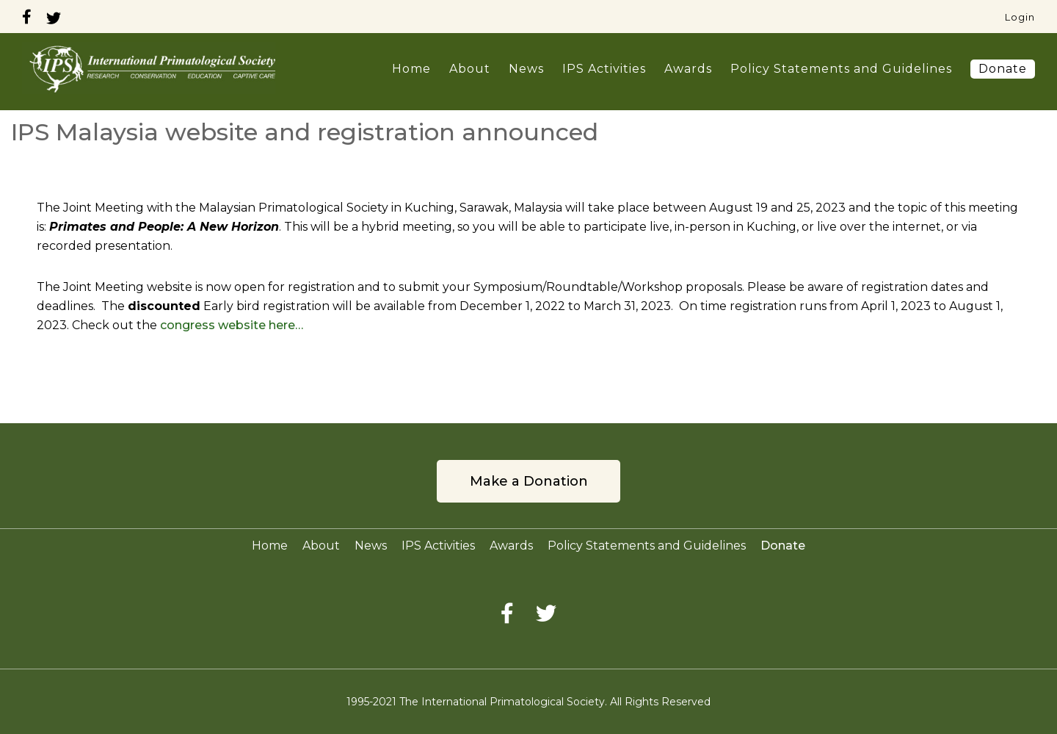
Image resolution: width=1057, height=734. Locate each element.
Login (1020, 17)
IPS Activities (604, 69)
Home (411, 69)
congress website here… (231, 325)
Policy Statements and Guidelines (841, 69)
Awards (688, 69)
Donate (1002, 69)
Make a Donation (529, 481)
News (526, 69)
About (469, 69)
